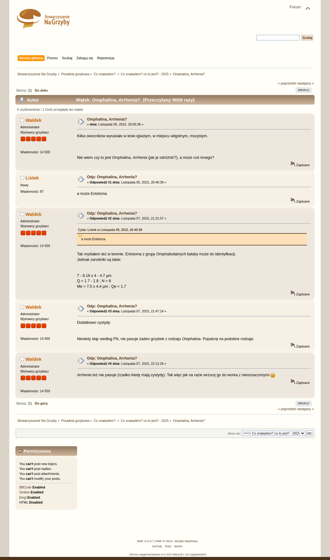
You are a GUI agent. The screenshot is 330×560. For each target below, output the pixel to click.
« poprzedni (287, 83)
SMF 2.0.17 (145, 541)
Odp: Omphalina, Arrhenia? (112, 177)
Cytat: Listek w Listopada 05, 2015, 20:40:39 (110, 230)
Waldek (34, 120)
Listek (32, 177)
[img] (23, 497)
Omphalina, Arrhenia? (107, 119)
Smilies (24, 492)
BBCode (25, 487)
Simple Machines (186, 541)
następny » (305, 83)
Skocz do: (234, 433)
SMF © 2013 (164, 541)
